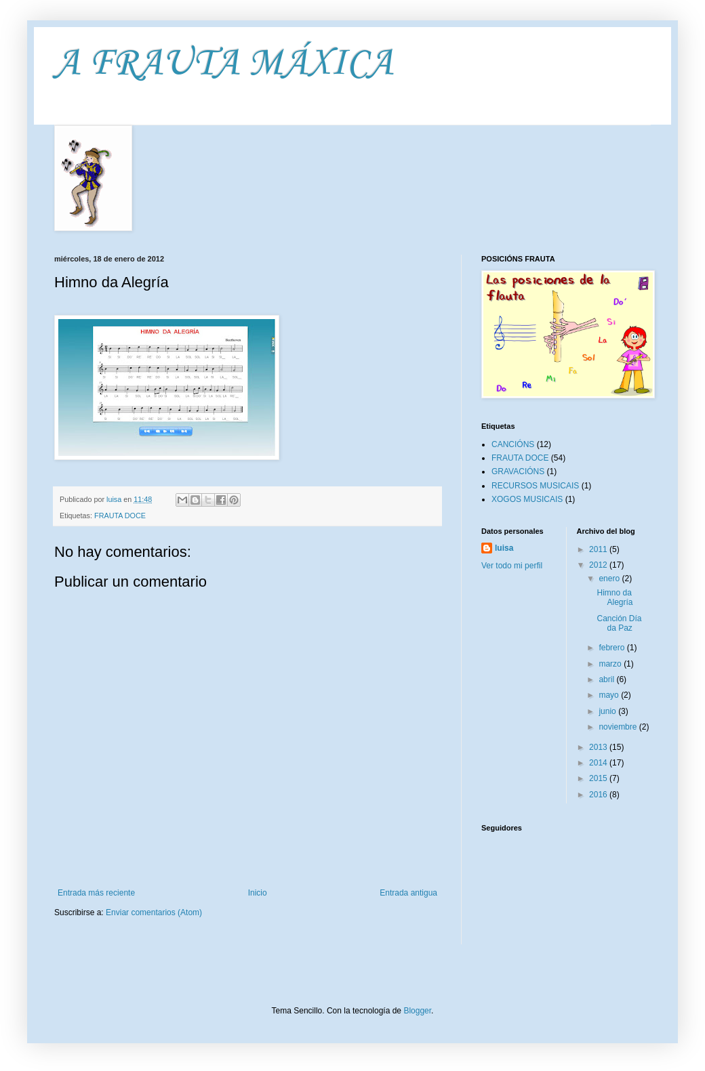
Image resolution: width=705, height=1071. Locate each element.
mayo (610, 695)
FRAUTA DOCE (120, 515)
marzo (611, 664)
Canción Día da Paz (619, 623)
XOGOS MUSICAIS (527, 499)
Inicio (257, 893)
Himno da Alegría (614, 597)
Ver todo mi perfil (511, 565)
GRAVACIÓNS (517, 471)
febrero (612, 647)
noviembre (619, 727)
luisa (504, 548)
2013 (599, 747)
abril (607, 679)
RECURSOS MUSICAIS (535, 485)
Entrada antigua (408, 893)
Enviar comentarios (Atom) (154, 912)
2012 (599, 565)
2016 (599, 794)
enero (610, 578)
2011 (599, 549)
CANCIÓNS (512, 444)
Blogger (417, 1010)
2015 (599, 778)
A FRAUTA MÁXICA (223, 64)
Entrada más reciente (96, 893)
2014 (599, 763)
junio (608, 711)
